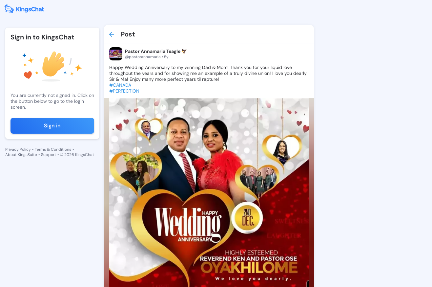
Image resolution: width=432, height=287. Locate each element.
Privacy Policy (18, 149)
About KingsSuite (21, 154)
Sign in (52, 125)
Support (48, 154)
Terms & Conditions (53, 149)
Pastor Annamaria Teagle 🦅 (156, 51)
